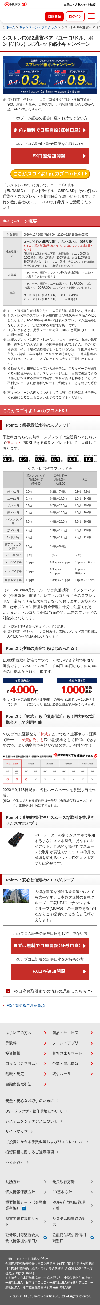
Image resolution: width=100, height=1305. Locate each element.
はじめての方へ (18, 1033)
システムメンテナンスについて (31, 1121)
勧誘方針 (12, 1182)
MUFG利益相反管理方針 (68, 1205)
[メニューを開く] (91, 16)
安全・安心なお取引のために (29, 1101)
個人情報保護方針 (20, 1192)
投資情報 (12, 1053)
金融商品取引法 (18, 1084)
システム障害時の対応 (69, 1221)
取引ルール (61, 1074)
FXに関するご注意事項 (25, 1005)
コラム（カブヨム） (22, 1063)
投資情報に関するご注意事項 (29, 1152)
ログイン (75, 16)
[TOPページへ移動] (80, 4)
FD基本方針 (62, 1192)
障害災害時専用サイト (22, 1221)
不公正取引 (14, 1162)
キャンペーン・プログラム (38, 27)
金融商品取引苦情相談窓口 (69, 1237)
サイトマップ (16, 1131)
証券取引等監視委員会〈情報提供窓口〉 (22, 1237)
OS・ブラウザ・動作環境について (33, 1111)
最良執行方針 (63, 1182)
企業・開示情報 (65, 1063)
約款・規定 (14, 1074)
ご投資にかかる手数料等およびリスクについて (44, 1142)
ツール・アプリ (65, 1043)
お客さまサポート (67, 1053)
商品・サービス (65, 1033)
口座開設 (54, 16)
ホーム (10, 27)
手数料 (11, 1043)
